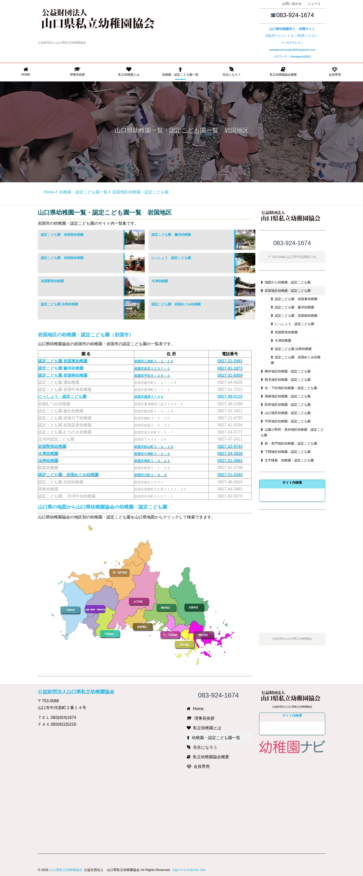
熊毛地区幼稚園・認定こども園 (286, 380)
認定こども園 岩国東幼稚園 (62, 235)
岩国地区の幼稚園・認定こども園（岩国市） (86, 334)
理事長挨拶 (77, 71)
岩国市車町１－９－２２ (152, 461)
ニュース (314, 4)
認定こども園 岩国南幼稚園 (62, 258)
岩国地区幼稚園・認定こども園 (286, 291)
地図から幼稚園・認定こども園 (286, 282)
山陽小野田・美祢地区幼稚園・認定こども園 (292, 432)
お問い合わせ (292, 4)
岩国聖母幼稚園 (52, 281)
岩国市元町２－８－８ (150, 475)
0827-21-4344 (230, 475)
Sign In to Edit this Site (188, 870)
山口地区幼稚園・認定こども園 (286, 413)
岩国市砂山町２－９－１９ (153, 447)
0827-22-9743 (230, 446)
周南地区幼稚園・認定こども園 (286, 396)
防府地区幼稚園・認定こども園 (286, 404)
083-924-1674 (295, 15)
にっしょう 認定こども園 (171, 258)
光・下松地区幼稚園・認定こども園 (289, 388)
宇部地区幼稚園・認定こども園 (286, 421)
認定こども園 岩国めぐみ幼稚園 (176, 304)
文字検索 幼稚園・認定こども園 (287, 460)
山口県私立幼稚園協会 (65, 870)
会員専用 (334, 71)
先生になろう (231, 71)
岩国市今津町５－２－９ (152, 454)
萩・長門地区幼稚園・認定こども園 (289, 443)
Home (25, 71)
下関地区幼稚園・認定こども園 (286, 452)
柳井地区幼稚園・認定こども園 (286, 371)
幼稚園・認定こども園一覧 (180, 71)
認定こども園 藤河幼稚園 (171, 235)
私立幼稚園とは (129, 71)
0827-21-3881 (230, 460)
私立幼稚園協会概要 (283, 71)
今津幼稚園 (160, 281)
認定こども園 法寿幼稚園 (59, 304)
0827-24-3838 (230, 453)
